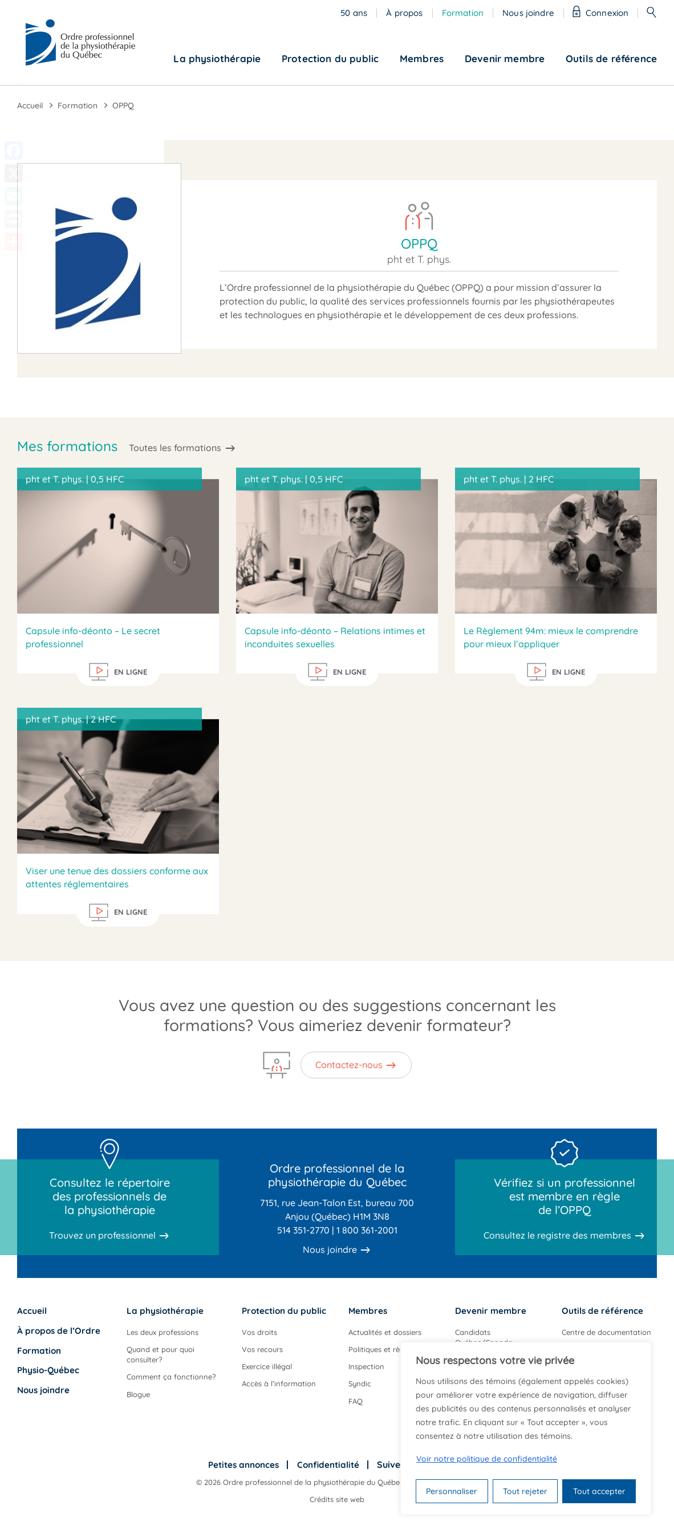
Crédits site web (337, 1499)
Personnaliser (451, 1491)
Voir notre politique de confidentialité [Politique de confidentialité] (486, 1459)
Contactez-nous (349, 1064)
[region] (525, 1428)
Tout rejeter (525, 1491)
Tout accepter (599, 1491)
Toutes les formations (175, 447)
